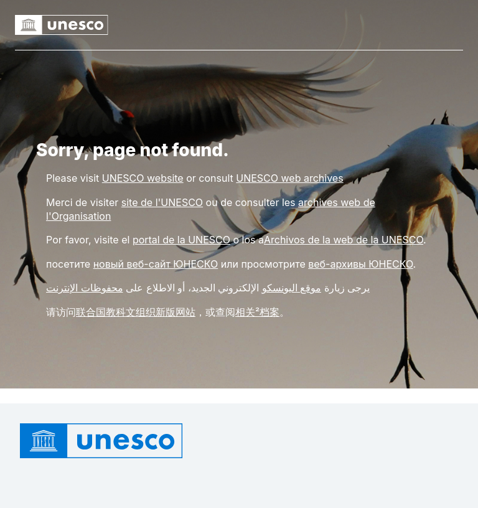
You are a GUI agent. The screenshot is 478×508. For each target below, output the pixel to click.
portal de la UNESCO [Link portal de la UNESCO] (181, 239)
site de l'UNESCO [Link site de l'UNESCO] (162, 202)
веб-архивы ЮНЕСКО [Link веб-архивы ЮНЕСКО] (360, 264)
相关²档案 (257, 312)
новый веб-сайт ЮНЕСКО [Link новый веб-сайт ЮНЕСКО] (155, 264)
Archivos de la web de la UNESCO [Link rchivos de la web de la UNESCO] (343, 239)
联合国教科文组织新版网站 (135, 312)
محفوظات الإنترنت (84, 287)
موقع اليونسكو (292, 287)
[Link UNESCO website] (143, 178)
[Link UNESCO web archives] (289, 178)
